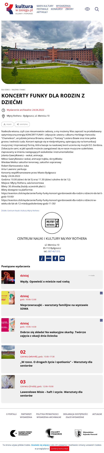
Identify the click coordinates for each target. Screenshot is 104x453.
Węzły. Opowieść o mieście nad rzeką (45, 285)
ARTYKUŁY (42, 12)
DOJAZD (7, 124)
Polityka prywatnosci (47, 417)
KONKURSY (57, 9)
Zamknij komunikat (58, 448)
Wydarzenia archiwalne (49, 420)
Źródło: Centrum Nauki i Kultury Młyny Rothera (20, 214)
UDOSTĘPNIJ (22, 124)
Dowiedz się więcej (39, 445)
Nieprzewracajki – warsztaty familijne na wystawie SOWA (54, 310)
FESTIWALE (42, 9)
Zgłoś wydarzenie (74, 420)
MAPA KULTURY (45, 5)
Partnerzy (27, 417)
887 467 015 (54, 254)
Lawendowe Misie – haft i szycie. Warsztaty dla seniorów (51, 397)
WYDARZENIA (63, 5)
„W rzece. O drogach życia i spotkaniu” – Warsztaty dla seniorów (56, 367)
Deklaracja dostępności (75, 417)
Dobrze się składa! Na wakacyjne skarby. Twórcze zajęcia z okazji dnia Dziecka (53, 337)
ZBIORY (70, 9)
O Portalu (12, 417)
